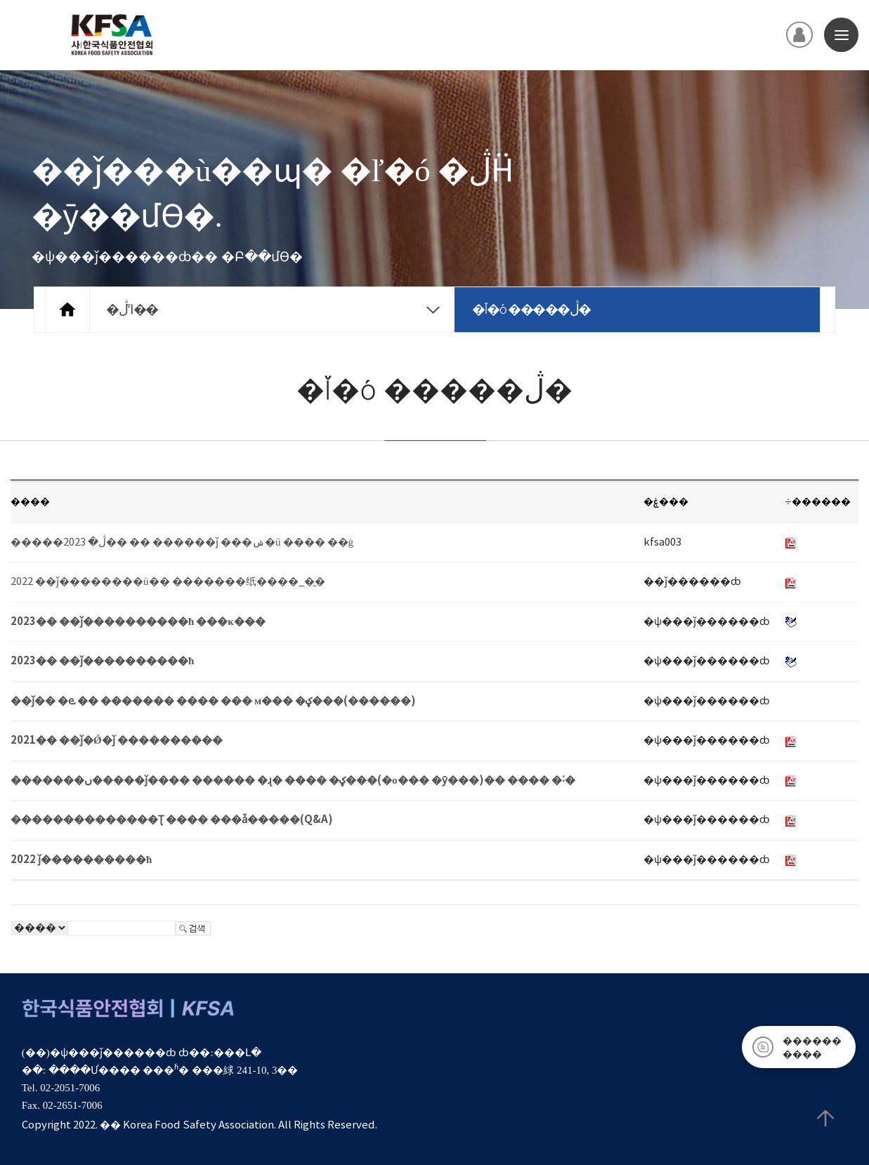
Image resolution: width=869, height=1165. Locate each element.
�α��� (317, 982)
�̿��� (39, 982)
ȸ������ (245, 982)
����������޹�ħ (134, 982)
